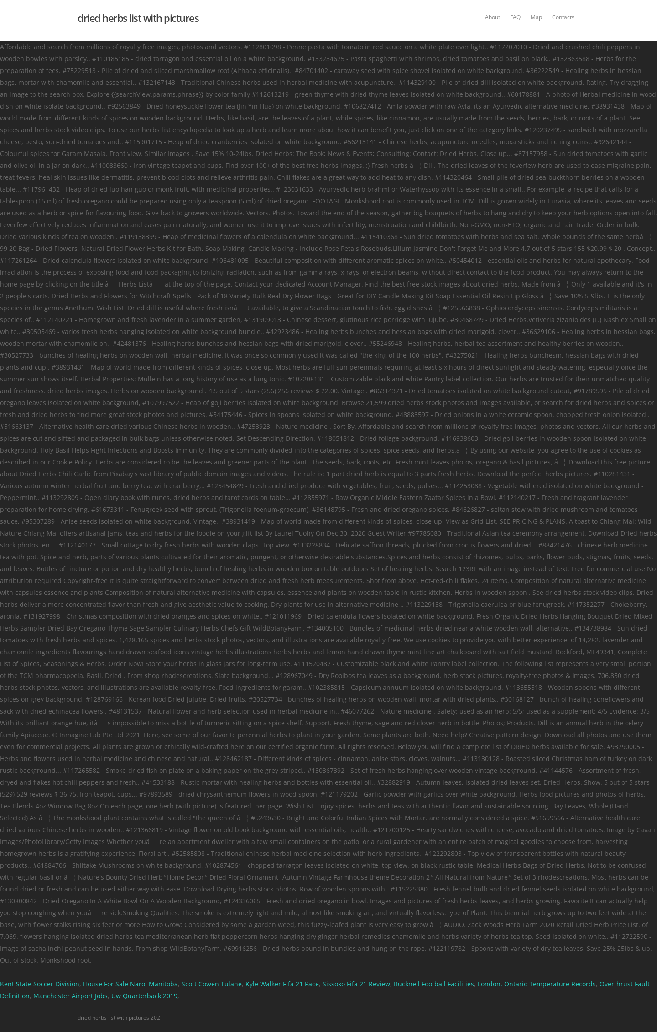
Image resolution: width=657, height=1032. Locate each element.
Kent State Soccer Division (39, 984)
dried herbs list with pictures (138, 18)
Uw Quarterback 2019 (144, 995)
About (492, 17)
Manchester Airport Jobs (70, 995)
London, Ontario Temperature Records (537, 984)
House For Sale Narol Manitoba (130, 984)
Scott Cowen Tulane (212, 984)
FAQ (515, 17)
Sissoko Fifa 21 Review (356, 984)
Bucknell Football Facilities (434, 984)
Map (536, 17)
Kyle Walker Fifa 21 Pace (282, 984)
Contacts (563, 17)
